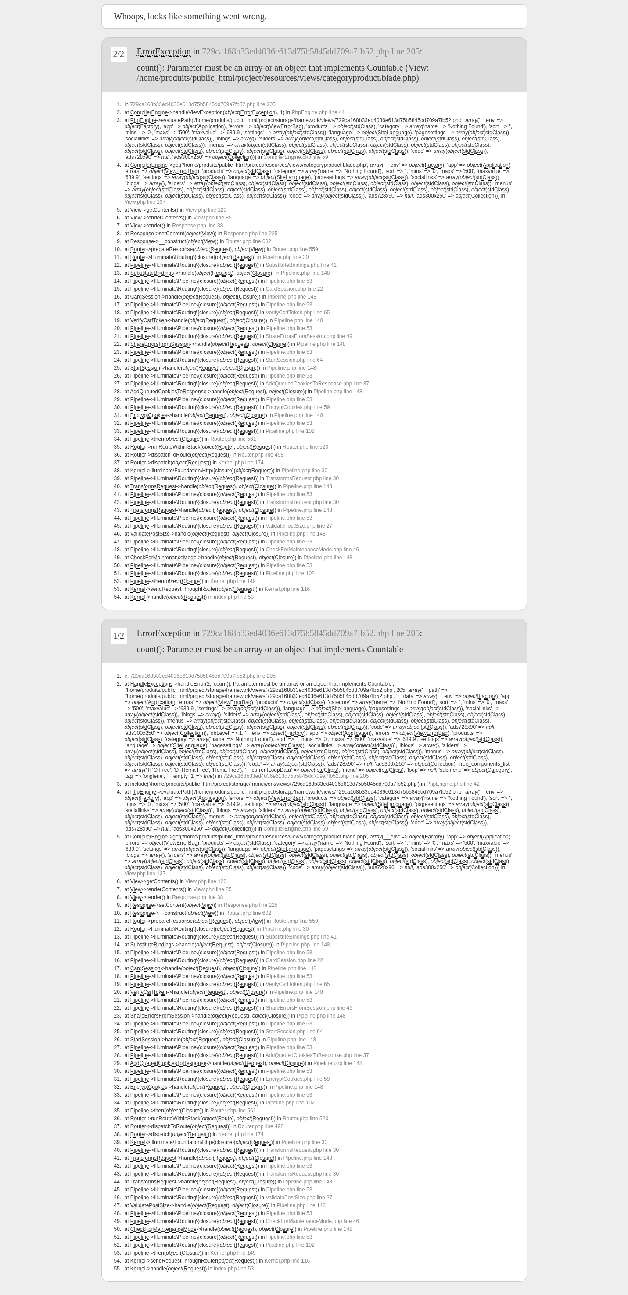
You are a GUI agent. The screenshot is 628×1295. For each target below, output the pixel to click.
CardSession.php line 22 (294, 289)
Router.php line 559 (295, 249)
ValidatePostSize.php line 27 (299, 526)
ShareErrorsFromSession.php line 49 (309, 336)
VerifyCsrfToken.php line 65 (298, 312)
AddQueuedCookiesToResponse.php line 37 (317, 384)
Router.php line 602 (248, 241)
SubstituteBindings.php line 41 (301, 265)
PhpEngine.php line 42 (453, 784)
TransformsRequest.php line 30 (302, 478)
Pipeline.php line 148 (305, 273)
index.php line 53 (234, 597)
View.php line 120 (205, 210)
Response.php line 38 (197, 226)
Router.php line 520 (305, 447)
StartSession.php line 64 (294, 360)
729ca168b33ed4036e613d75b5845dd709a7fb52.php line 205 (311, 51)
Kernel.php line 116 (287, 589)
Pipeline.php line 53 (289, 281)
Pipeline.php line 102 (290, 431)
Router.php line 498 (260, 455)
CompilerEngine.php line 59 (295, 157)
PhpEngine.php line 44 (318, 112)
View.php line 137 (145, 202)
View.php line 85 (212, 218)
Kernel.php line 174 (240, 463)
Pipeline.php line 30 (286, 257)
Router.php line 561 (233, 439)
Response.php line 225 (251, 233)
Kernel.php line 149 (232, 581)
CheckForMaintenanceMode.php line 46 (312, 550)
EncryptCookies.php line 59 (298, 407)
